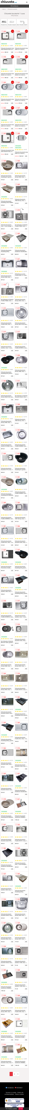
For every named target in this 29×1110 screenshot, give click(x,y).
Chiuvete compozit (12, 22)
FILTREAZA (14, 6)
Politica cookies (19, 1094)
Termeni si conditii (11, 1092)
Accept (21, 1108)
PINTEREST (19, 1088)
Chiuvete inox (4, 22)
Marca (4, 9)
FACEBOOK (10, 1088)
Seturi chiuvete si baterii (22, 22)
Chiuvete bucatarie (12, 9)
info (12, 52)
